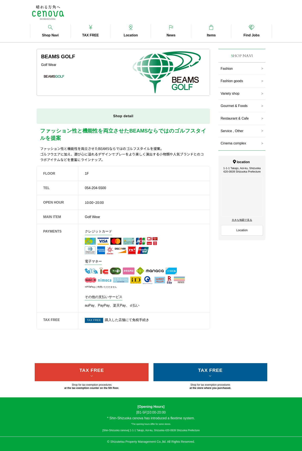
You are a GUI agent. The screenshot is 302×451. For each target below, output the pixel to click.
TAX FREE (91, 370)
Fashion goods (232, 81)
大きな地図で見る (242, 219)
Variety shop (230, 93)
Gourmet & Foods (234, 106)
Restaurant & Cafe (235, 118)
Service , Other (232, 131)
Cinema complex (233, 143)
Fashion (227, 68)
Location (242, 230)
